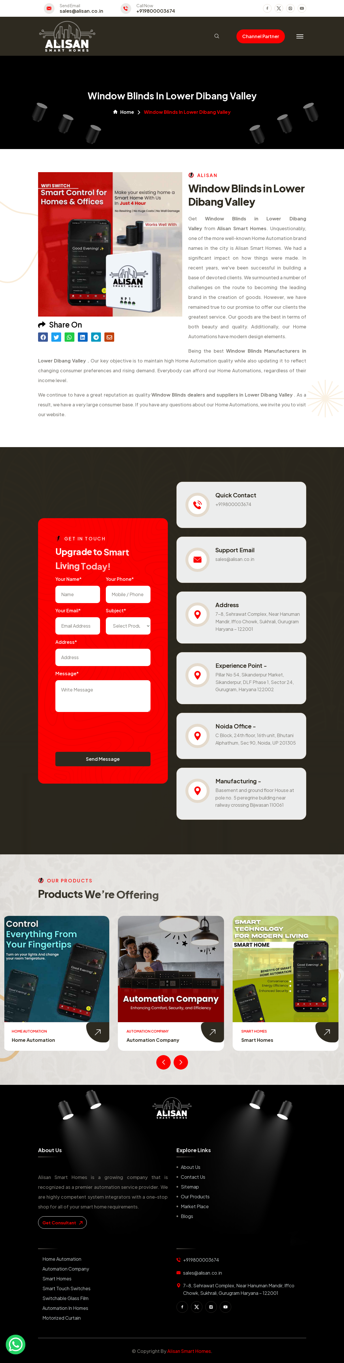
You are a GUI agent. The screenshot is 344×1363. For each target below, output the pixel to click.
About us (190, 1167)
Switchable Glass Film (65, 1298)
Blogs (187, 1216)
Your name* (68, 579)
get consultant (62, 1222)
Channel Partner (260, 36)
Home (123, 112)
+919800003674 (155, 11)
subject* (116, 610)
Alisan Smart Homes (189, 1351)
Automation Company (154, 1040)
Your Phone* (120, 579)
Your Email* (68, 610)
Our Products (195, 1196)
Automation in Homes (65, 1308)
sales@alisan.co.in (81, 11)
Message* (67, 673)
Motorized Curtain (61, 1318)
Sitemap (190, 1187)
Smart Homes (259, 1040)
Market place (195, 1206)
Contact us (193, 1177)
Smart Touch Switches (66, 1288)
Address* (66, 642)
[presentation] (99, 729)
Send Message (103, 759)
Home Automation (34, 1040)
